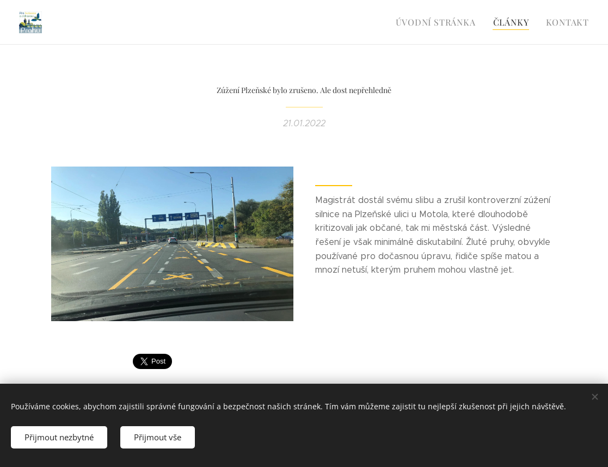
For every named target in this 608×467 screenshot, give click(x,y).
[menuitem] (442, 22)
